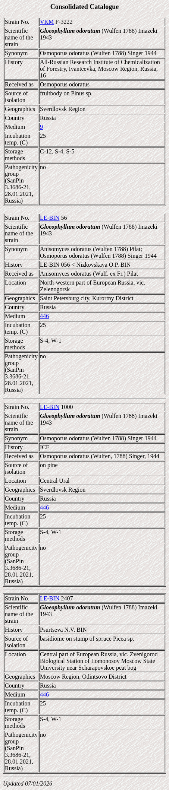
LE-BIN (49, 218)
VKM (47, 22)
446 (44, 316)
